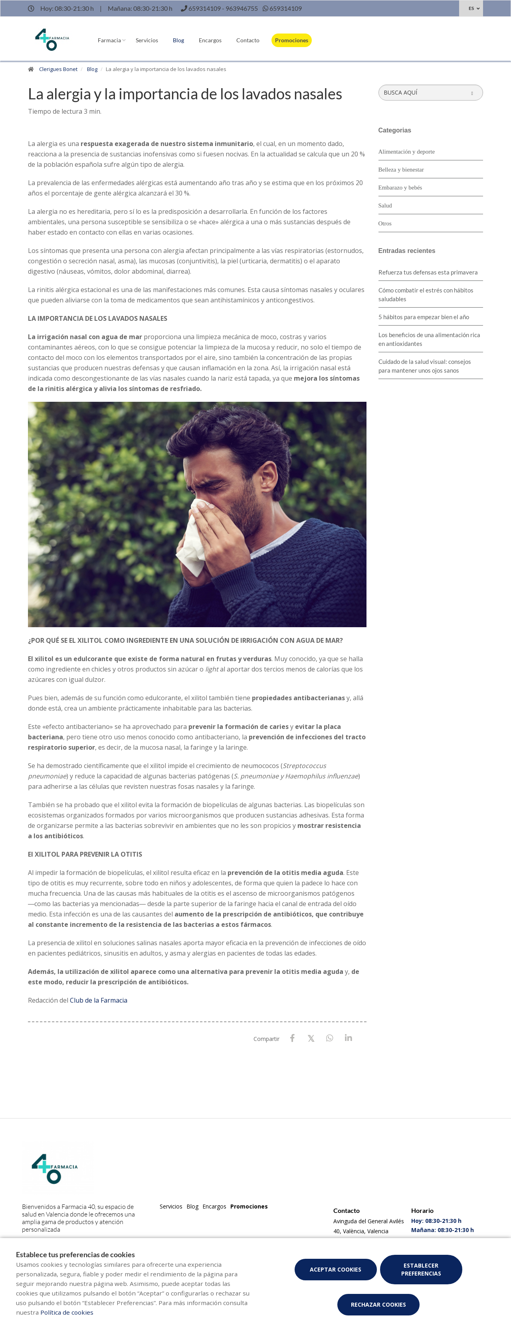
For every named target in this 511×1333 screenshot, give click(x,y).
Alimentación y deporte (406, 151)
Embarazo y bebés (400, 187)
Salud (385, 205)
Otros (385, 223)
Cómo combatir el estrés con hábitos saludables (425, 294)
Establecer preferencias (421, 1269)
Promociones (291, 40)
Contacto (247, 40)
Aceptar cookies (335, 1269)
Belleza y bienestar (401, 169)
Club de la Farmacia (98, 1000)
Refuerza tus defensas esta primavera (428, 272)
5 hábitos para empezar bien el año (423, 316)
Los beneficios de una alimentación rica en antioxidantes (429, 339)
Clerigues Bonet (58, 69)
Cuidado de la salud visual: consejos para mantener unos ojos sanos (424, 366)
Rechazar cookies (378, 1304)
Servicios (147, 40)
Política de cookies (66, 1312)
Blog (178, 40)
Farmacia (109, 40)
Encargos (210, 40)
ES (471, 8)
